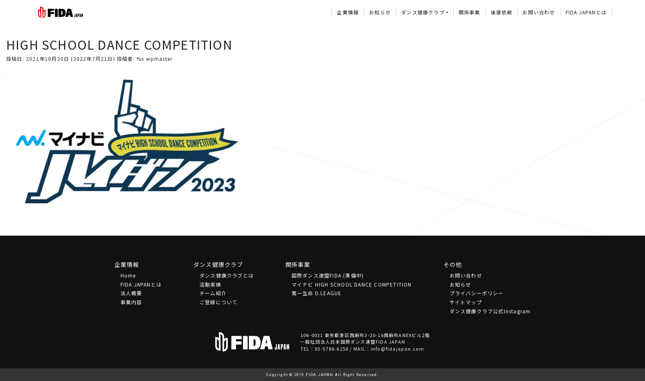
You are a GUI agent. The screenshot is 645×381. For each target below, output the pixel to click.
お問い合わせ (538, 12)
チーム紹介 (213, 292)
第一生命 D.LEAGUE (317, 292)
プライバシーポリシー (477, 292)
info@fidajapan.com (398, 348)
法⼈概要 (131, 292)
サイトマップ (466, 301)
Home (128, 275)
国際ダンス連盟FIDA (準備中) (328, 275)
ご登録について (218, 301)
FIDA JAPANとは (586, 12)
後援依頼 (502, 12)
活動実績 (210, 284)
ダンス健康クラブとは (227, 275)
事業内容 (131, 301)
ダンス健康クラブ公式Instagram (490, 311)
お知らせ (380, 12)
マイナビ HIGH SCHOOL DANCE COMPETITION (352, 284)
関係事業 (469, 12)
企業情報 (348, 12)
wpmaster (159, 58)
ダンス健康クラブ (423, 12)
